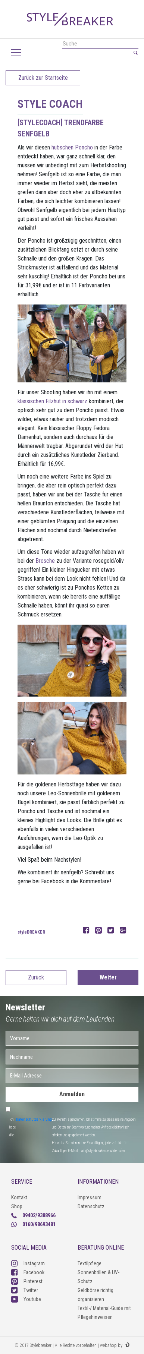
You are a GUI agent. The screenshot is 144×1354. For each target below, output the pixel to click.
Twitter (24, 1290)
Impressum (89, 1197)
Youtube (26, 1299)
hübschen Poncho (72, 147)
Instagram (28, 1263)
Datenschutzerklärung (34, 1119)
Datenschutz (91, 1206)
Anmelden (72, 1094)
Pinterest (27, 1281)
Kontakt (19, 1197)
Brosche (45, 560)
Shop (16, 1206)
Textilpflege (89, 1263)
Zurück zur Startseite (43, 77)
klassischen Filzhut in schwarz (52, 401)
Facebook (27, 1272)
